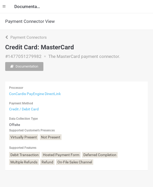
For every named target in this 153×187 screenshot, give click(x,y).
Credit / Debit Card (24, 109)
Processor (16, 88)
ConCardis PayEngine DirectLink (35, 94)
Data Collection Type (23, 119)
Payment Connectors (26, 37)
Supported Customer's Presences (32, 130)
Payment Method (21, 103)
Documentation (24, 66)
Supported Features (22, 148)
